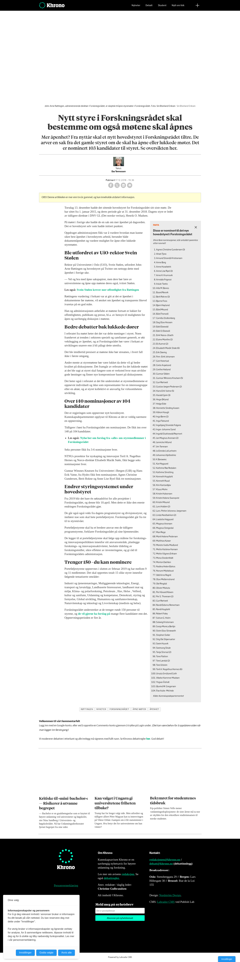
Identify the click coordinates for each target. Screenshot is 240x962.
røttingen (87, 709)
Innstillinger (226, 959)
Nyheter (136, 7)
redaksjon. (128, 874)
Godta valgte (46, 952)
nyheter (101, 709)
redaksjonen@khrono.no (164, 859)
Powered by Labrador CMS (120, 957)
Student (162, 7)
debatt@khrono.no (161, 863)
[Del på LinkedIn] (123, 185)
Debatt (149, 7)
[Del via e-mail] (129, 185)
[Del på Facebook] (110, 185)
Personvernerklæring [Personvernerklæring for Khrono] (66, 885)
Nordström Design (170, 895)
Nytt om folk (178, 7)
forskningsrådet (119, 709)
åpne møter (139, 709)
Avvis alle (66, 952)
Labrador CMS (166, 901)
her (148, 739)
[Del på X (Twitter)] (117, 185)
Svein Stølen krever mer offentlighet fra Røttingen (108, 289)
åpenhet (154, 709)
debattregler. (112, 878)
